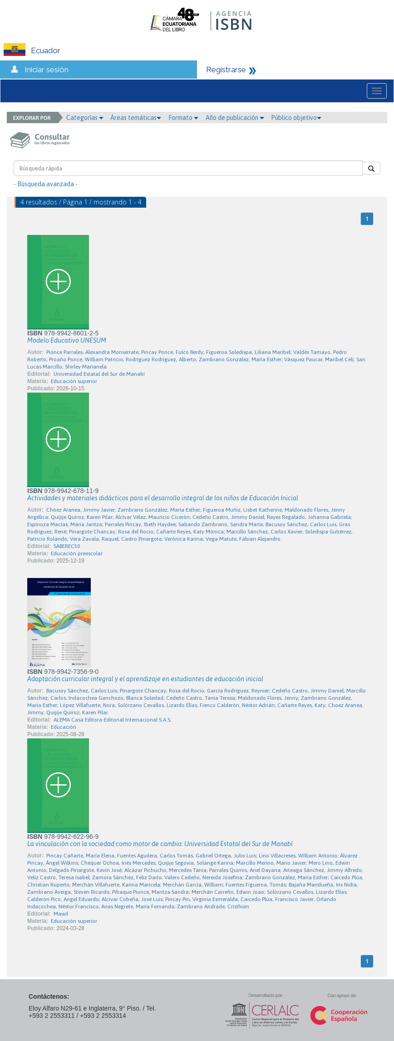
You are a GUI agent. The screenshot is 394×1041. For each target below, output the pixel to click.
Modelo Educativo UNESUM (66, 340)
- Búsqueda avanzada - (46, 184)
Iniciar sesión (47, 69)
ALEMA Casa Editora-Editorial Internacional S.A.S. (113, 720)
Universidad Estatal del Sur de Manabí (99, 374)
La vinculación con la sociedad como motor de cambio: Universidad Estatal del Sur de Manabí (160, 843)
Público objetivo (296, 117)
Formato (183, 117)
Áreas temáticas (135, 117)
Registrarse (226, 69)
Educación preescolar (77, 553)
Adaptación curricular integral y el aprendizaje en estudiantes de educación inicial (145, 678)
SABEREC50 (67, 546)
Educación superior (74, 381)
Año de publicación (235, 117)
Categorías (84, 117)
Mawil (61, 914)
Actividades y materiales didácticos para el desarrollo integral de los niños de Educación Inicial (162, 498)
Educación (63, 727)
